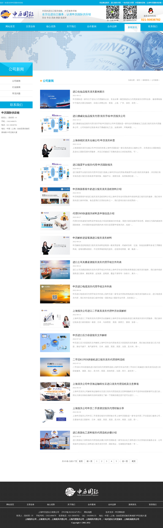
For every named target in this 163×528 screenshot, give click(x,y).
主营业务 (30, 26)
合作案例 (91, 26)
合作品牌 (112, 26)
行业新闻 (16, 87)
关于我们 (71, 26)
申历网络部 (120, 512)
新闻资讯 (132, 27)
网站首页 (10, 26)
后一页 (125, 461)
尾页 (134, 461)
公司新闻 (16, 81)
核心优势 (51, 26)
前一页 (89, 461)
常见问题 (16, 93)
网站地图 (88, 512)
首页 (138, 80)
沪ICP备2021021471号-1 (71, 512)
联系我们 (152, 26)
